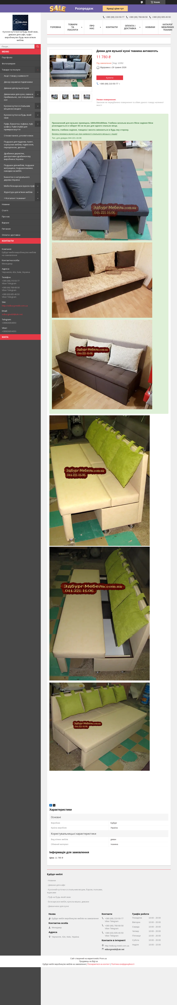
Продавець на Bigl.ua (88, 961)
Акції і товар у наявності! (16, 75)
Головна (55, 27)
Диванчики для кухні (58, 906)
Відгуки (5, 222)
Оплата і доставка (11, 234)
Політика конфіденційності (123, 964)
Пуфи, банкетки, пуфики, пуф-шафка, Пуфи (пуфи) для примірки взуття (18, 126)
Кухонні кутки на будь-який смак (17, 116)
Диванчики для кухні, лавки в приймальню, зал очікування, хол (19, 97)
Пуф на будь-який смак (59, 897)
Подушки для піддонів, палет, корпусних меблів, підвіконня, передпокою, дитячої (19, 144)
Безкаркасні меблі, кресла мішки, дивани (68, 901)
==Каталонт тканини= (15, 198)
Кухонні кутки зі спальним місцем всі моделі (17, 107)
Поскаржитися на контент (98, 964)
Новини (6, 204)
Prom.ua (103, 958)
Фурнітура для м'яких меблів (18, 192)
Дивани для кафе (56, 885)
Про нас (6, 216)
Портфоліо (7, 57)
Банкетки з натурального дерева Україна (17, 178)
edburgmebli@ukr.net (12, 314)
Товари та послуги (11, 69)
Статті (5, 210)
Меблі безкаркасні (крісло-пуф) (19, 186)
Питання (6, 228)
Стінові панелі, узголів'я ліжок (18, 135)
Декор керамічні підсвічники (18, 81)
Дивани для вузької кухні (16, 88)
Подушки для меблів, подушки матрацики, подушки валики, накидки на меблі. (19, 168)
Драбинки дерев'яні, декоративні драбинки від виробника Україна (17, 156)
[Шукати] (37, 46)
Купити (109, 77)
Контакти (112, 27)
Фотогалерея (8, 63)
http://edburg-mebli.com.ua (15, 305)
